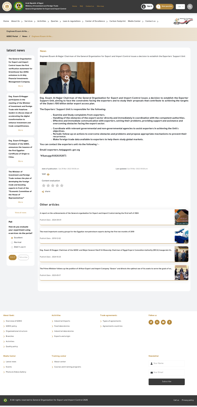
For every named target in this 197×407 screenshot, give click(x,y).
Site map (100, 6)
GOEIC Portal (13, 37)
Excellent (18, 238)
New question (164, 7)
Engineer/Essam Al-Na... (44, 37)
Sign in (147, 7)
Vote (12, 257)
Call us (175, 402)
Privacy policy (187, 402)
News (26, 37)
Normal (17, 243)
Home (74, 6)
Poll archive (23, 257)
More (20, 86)
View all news (20, 213)
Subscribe (166, 383)
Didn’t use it (20, 247)
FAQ (81, 6)
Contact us (90, 6)
